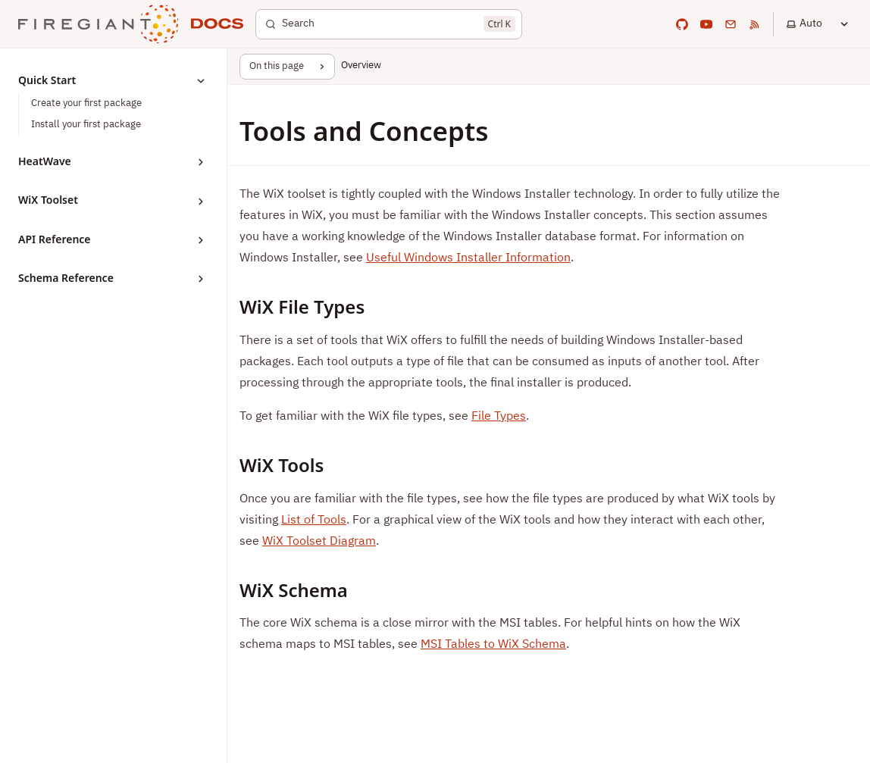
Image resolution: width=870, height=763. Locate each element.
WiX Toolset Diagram (319, 542)
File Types (498, 417)
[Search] (388, 24)
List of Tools (313, 520)
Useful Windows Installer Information (468, 258)
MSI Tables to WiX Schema (493, 645)
